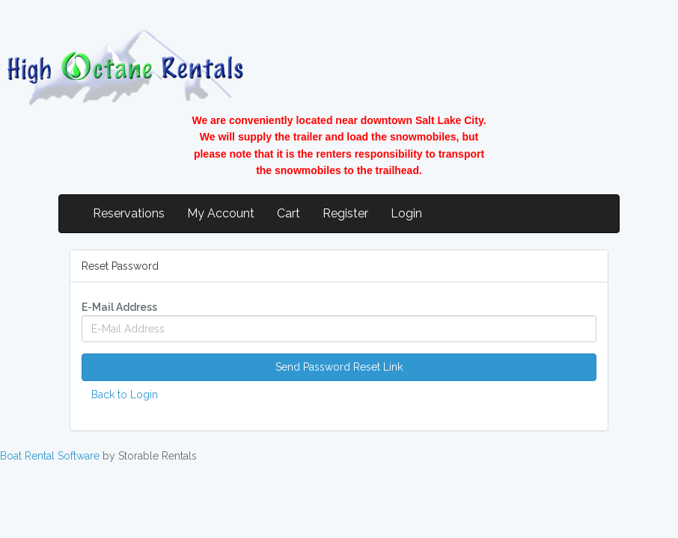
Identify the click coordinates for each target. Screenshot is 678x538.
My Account (220, 213)
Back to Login (124, 395)
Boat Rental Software (50, 456)
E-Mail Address (119, 307)
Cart (288, 213)
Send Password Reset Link (339, 367)
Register (345, 213)
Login (406, 213)
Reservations (129, 213)
